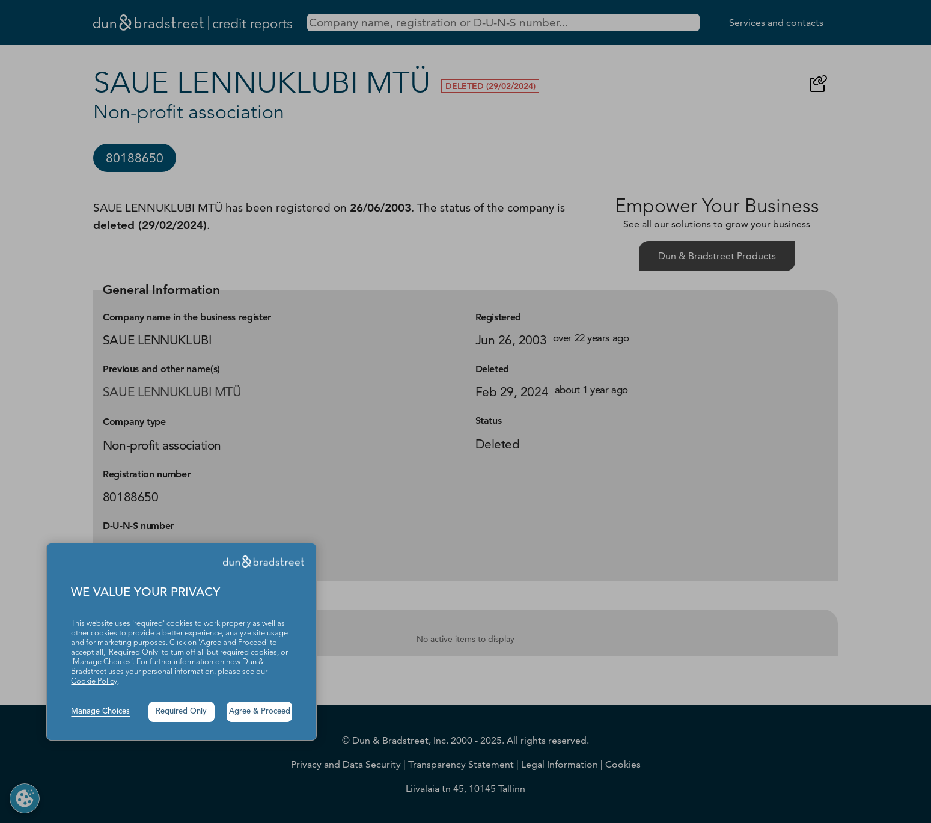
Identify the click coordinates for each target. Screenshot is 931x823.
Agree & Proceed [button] (259, 711)
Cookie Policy (94, 681)
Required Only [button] (181, 711)
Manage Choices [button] (100, 711)
